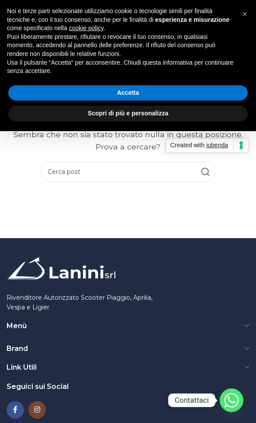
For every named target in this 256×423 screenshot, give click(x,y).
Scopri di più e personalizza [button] (128, 113)
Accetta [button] (128, 92)
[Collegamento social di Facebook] (15, 410)
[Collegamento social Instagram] (37, 410)
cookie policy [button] (86, 27)
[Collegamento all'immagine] (61, 269)
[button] (245, 14)
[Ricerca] (128, 172)
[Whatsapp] (231, 400)
